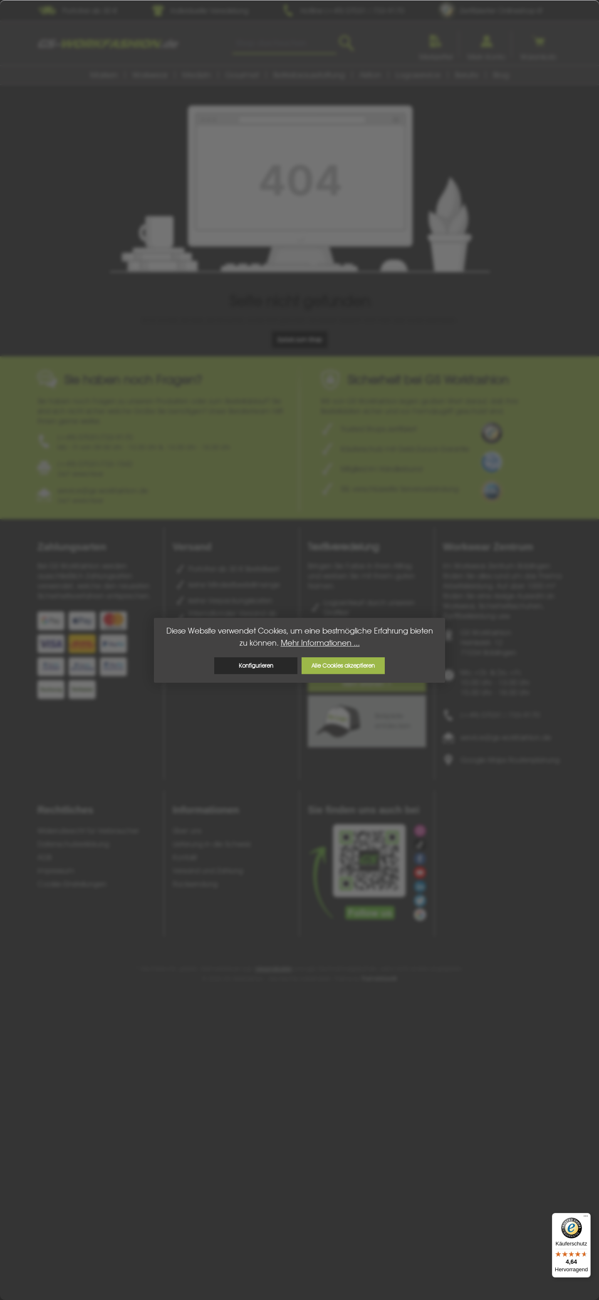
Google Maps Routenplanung (509, 760)
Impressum (55, 870)
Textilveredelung (343, 547)
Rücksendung (195, 884)
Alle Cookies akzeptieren (343, 665)
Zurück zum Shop (299, 339)
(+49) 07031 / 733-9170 (500, 715)
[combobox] (284, 43)
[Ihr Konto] (486, 44)
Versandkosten (273, 968)
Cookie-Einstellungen (71, 884)
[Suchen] (346, 43)
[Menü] (586, 1218)
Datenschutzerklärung (73, 844)
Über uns (187, 830)
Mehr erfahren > (367, 684)
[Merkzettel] (436, 44)
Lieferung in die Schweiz (212, 844)
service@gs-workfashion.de (505, 737)
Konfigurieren (256, 665)
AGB (44, 857)
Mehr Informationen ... (320, 643)
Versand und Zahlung (208, 870)
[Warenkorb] (538, 44)
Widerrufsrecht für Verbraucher (88, 830)
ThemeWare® (379, 978)
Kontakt (185, 857)
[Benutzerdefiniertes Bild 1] (491, 433)
